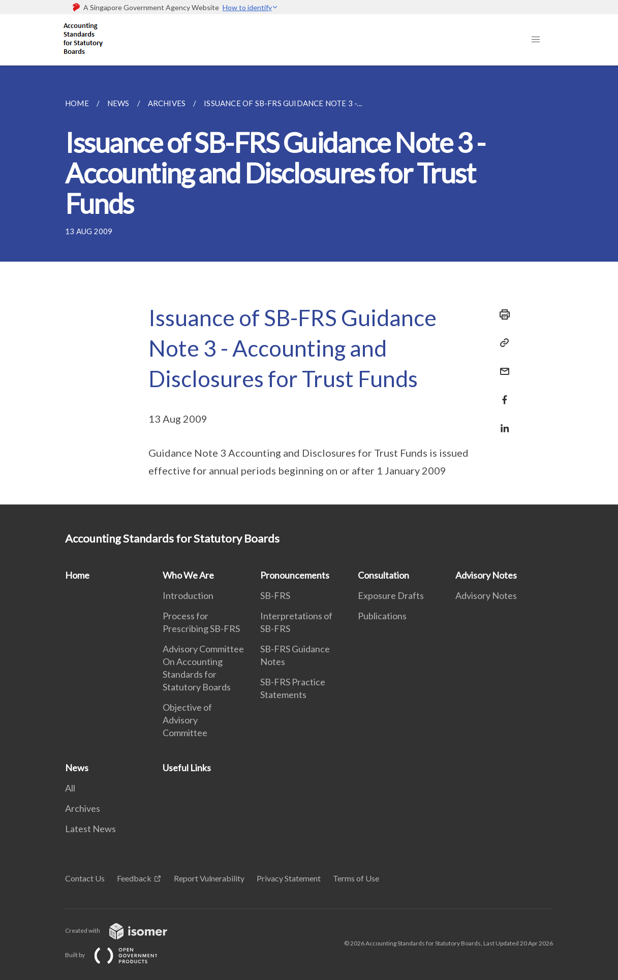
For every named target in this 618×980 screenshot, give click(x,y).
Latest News (90, 828)
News (76, 767)
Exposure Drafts (391, 595)
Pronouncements (294, 575)
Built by (119, 955)
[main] (309, 285)
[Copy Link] (501, 343)
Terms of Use (356, 878)
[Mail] (501, 365)
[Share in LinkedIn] (501, 422)
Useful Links (187, 767)
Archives (82, 808)
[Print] (501, 314)
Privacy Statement (289, 878)
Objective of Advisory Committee (187, 720)
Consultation (383, 575)
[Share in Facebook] (501, 393)
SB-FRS (275, 595)
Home (77, 575)
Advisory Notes (486, 575)
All (70, 788)
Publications (382, 615)
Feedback (134, 878)
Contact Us (85, 878)
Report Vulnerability (209, 878)
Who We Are (188, 575)
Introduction (188, 595)
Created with (124, 930)
